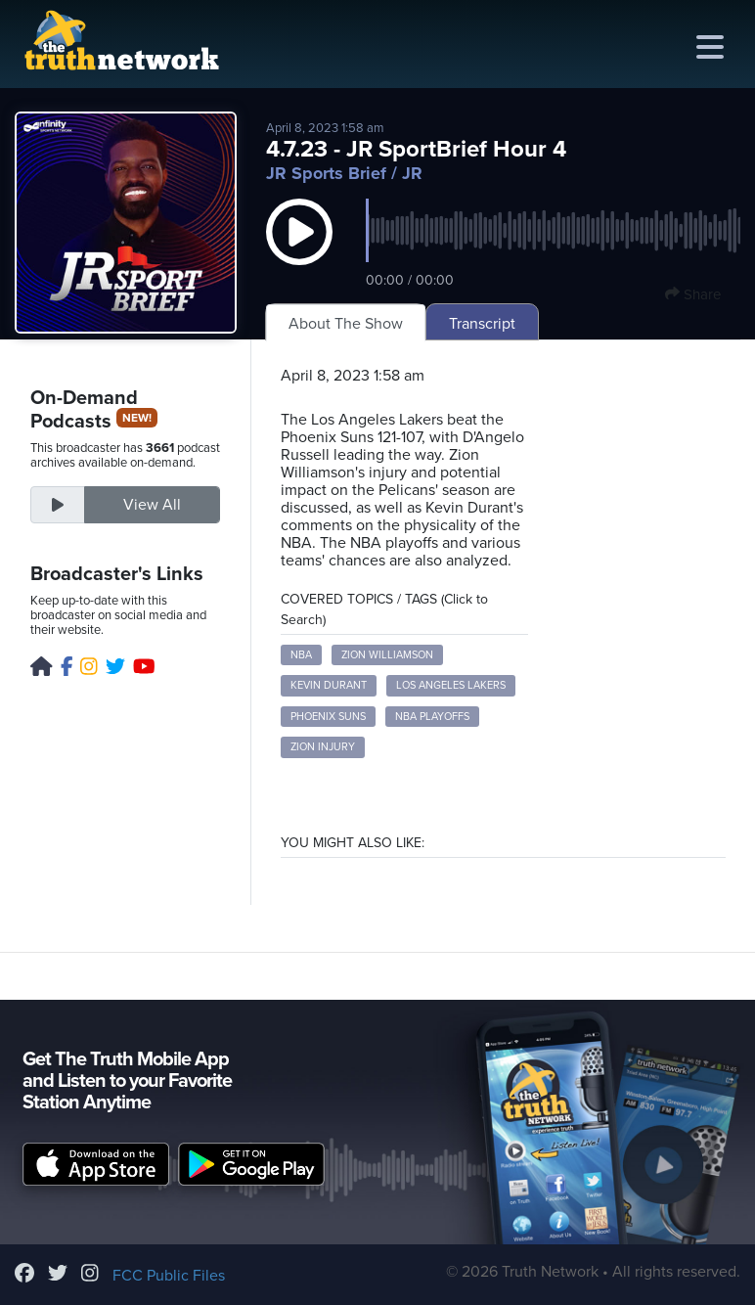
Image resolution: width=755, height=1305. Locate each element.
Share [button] (693, 294)
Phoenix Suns (328, 716)
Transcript (482, 324)
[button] (299, 251)
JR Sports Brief (326, 173)
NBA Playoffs (432, 716)
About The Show (346, 324)
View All (152, 505)
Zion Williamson (387, 655)
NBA (301, 655)
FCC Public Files (168, 1275)
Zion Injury (322, 747)
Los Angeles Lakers (451, 685)
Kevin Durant (328, 685)
